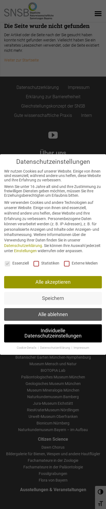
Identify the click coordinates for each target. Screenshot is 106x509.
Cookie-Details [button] (27, 347)
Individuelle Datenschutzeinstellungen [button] (53, 333)
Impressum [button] (81, 347)
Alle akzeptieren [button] (53, 282)
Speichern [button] (53, 298)
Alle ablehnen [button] (53, 314)
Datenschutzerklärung (23, 245)
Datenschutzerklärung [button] (55, 347)
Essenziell (17, 263)
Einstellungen (25, 250)
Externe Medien (81, 263)
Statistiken (46, 263)
